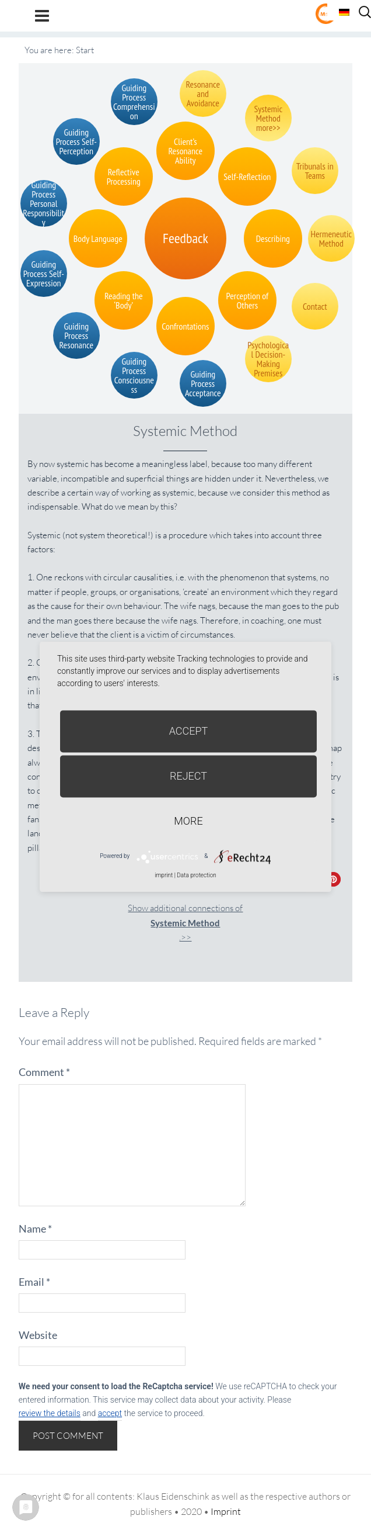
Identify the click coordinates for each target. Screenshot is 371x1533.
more (188, 821)
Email (34, 1281)
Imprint (226, 1511)
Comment (44, 1071)
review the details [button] (49, 1413)
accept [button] (110, 1413)
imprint (164, 875)
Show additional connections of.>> (185, 922)
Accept (188, 731)
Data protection (196, 875)
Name (35, 1228)
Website (38, 1334)
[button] (333, 879)
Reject (188, 776)
